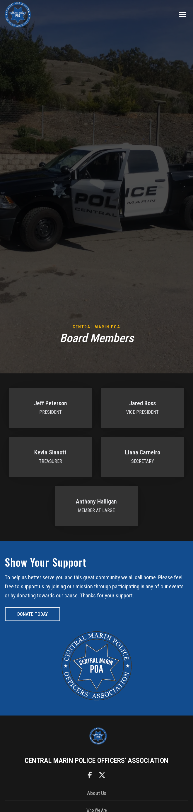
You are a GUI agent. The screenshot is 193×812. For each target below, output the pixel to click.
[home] (18, 14)
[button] (182, 14)
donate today (32, 614)
